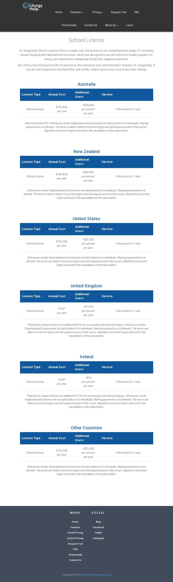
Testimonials (68, 25)
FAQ (136, 12)
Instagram (98, 538)
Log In (129, 25)
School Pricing (75, 538)
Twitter (98, 532)
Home (58, 12)
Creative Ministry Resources (96, 574)
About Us (111, 25)
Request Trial (118, 12)
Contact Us (90, 25)
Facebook (98, 527)
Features (77, 12)
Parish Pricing (75, 532)
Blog (98, 521)
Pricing (98, 12)
